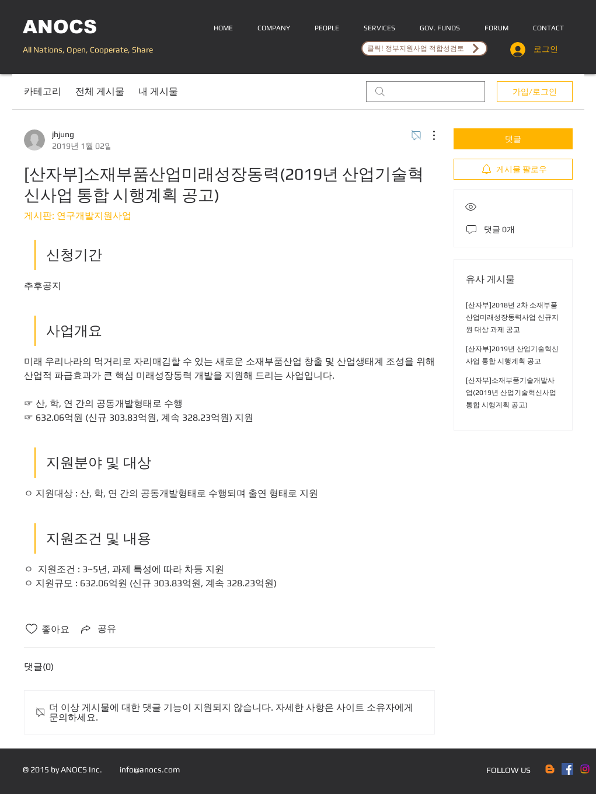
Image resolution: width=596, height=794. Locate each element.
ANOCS (60, 26)
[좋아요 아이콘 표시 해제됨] (31, 629)
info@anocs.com (150, 769)
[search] (425, 91)
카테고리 (42, 91)
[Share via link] (97, 629)
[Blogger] (550, 769)
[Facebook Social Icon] (567, 769)
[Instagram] (585, 769)
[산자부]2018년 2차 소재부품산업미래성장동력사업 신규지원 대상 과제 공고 (512, 317)
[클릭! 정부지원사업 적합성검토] (424, 48)
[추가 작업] (428, 135)
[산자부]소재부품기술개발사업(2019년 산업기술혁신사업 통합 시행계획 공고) (511, 392)
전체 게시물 (99, 91)
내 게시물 (158, 91)
